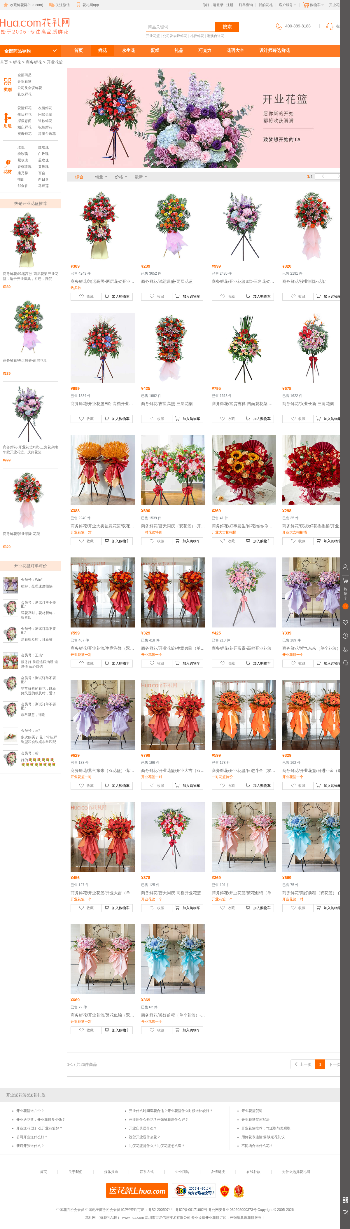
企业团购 (182, 1172)
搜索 (227, 26)
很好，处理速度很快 (36, 586)
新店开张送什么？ (30, 1146)
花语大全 (235, 50)
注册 (229, 5)
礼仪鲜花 (197, 36)
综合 (79, 177)
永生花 (128, 50)
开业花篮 (153, 36)
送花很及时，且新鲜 (36, 639)
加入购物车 (117, 296)
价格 (119, 177)
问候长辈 (45, 114)
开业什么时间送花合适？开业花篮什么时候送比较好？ (171, 1111)
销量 (99, 177)
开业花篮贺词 (252, 1111)
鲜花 (102, 50)
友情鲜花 (45, 108)
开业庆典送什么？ (143, 1128)
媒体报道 (111, 1172)
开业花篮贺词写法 (256, 1120)
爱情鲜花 (25, 108)
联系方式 (147, 1172)
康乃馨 (23, 173)
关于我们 (76, 1172)
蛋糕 (154, 50)
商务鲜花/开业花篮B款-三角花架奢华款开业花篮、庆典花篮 (30, 449)
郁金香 (23, 186)
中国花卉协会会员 (70, 1210)
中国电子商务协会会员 (102, 1210)
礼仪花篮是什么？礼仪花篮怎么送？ (157, 1146)
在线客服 (338, 26)
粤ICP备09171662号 (191, 1210)
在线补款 (253, 1172)
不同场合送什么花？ (257, 1146)
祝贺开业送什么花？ (144, 1137)
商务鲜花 (34, 62)
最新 (139, 177)
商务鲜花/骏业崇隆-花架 (21, 534)
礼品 (178, 50)
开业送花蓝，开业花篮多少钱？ (40, 1120)
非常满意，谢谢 (33, 715)
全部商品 (25, 75)
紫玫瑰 (23, 160)
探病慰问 (25, 121)
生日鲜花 (25, 114)
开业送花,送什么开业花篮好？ (39, 1128)
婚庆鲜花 (25, 127)
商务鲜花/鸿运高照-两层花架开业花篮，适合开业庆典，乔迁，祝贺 (30, 276)
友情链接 (218, 1172)
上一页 (303, 1064)
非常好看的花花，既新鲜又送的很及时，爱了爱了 (38, 693)
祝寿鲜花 (25, 134)
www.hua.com (133, 1218)
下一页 (337, 1064)
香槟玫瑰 (25, 167)
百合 (41, 173)
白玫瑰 (43, 154)
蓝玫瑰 (43, 160)
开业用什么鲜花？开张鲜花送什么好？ (158, 1120)
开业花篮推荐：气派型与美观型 (266, 1128)
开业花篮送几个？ (30, 1111)
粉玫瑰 (23, 154)
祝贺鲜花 (45, 127)
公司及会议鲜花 (175, 36)
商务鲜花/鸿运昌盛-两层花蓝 (25, 360)
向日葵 (43, 179)
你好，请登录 (212, 5)
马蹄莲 (43, 186)
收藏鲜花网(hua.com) (22, 4)
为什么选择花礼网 (296, 1172)
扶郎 (21, 179)
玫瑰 (21, 147)
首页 (78, 50)
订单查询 (246, 5)
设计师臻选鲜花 (274, 50)
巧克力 (204, 50)
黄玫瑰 (43, 167)
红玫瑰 (43, 147)
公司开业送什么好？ (32, 1137)
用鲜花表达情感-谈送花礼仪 (263, 1137)
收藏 (86, 296)
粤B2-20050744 (160, 1210)
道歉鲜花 (45, 121)
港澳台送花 (215, 36)
